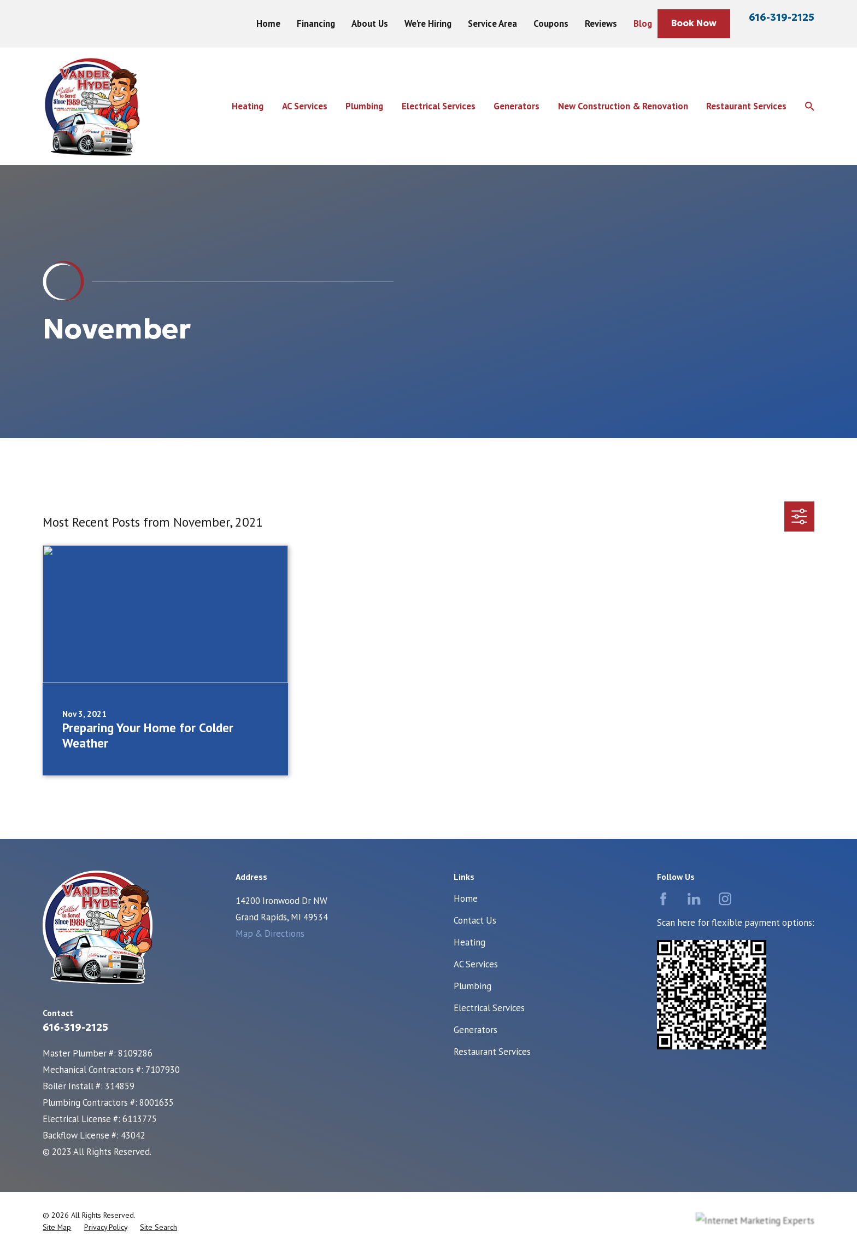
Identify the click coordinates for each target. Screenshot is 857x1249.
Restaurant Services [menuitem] (746, 106)
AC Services (476, 964)
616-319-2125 (781, 17)
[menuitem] (57, 1227)
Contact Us (475, 920)
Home (268, 23)
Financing (316, 23)
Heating (469, 942)
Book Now (694, 23)
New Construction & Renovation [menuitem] (623, 106)
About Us (369, 23)
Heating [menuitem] (247, 106)
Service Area (492, 23)
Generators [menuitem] (516, 106)
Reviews (601, 23)
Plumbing (472, 986)
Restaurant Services (492, 1052)
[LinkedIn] (694, 898)
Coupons (550, 23)
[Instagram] (725, 898)
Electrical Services (489, 1008)
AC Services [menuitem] (304, 106)
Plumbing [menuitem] (364, 106)
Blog (642, 23)
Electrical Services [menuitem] (439, 106)
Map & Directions (270, 933)
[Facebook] (663, 898)
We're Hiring (427, 23)
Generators (475, 1030)
